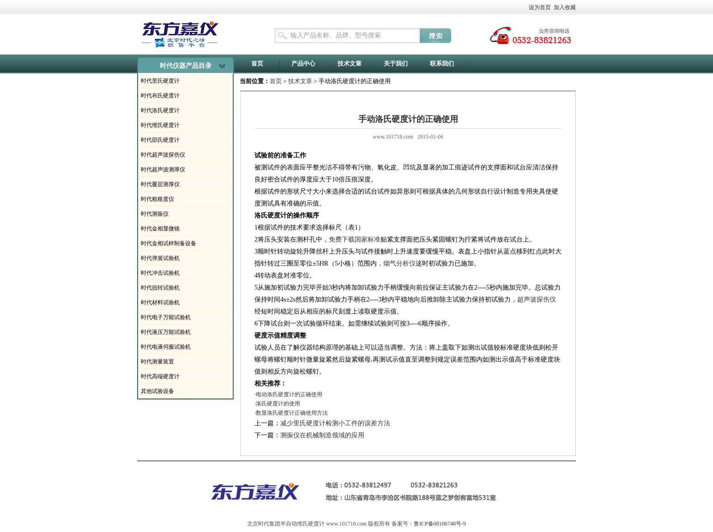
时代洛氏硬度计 (160, 110)
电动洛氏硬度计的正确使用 (289, 394)
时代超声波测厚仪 (163, 169)
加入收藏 (565, 7)
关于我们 (396, 63)
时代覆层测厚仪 (160, 184)
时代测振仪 (155, 214)
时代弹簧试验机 (160, 258)
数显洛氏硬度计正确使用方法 (292, 413)
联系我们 (442, 63)
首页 (257, 63)
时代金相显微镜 (160, 228)
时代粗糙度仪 (157, 199)
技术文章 (350, 63)
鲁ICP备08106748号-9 (440, 523)
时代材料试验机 (160, 302)
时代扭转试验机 (160, 287)
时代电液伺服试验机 (166, 347)
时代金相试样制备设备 (168, 243)
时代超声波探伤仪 (163, 154)
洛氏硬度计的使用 (278, 403)
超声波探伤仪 (536, 299)
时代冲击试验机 (160, 273)
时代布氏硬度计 (160, 95)
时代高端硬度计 (160, 376)
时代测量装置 (157, 361)
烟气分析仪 (399, 263)
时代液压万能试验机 (166, 332)
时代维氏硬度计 (160, 125)
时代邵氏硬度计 (160, 140)
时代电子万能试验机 (166, 317)
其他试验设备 (157, 391)
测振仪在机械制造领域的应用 (322, 435)
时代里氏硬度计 (160, 81)
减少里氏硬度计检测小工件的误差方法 (335, 423)
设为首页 (540, 7)
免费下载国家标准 (355, 239)
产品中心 (303, 63)
